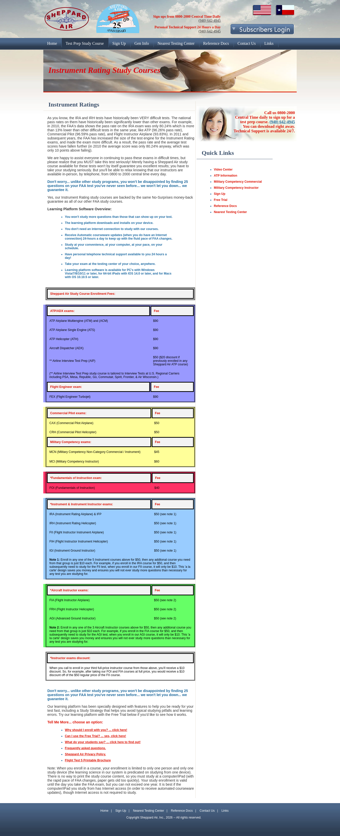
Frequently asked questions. (85, 748)
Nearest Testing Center (230, 212)
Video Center (223, 169)
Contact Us (207, 810)
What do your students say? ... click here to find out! (103, 742)
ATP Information (225, 175)
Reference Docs (225, 206)
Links (225, 810)
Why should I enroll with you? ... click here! (96, 730)
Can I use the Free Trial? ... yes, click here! (95, 736)
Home (104, 810)
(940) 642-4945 (210, 21)
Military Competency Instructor (236, 188)
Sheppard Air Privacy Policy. (85, 754)
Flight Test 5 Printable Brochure (88, 760)
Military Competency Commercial (238, 181)
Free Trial (220, 200)
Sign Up (219, 194)
